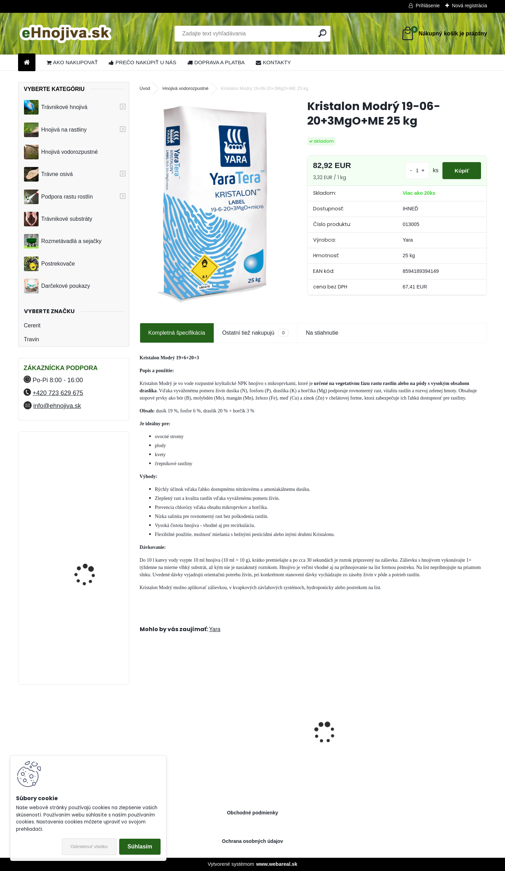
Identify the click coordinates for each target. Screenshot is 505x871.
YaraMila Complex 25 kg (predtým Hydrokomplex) (91, 604)
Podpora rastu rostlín (58, 197)
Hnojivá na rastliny (55, 130)
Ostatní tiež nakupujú (255, 333)
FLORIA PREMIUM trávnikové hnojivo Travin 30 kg (91, 547)
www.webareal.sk (277, 864)
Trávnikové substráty (58, 219)
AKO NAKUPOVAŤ (72, 62)
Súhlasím (140, 846)
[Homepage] (26, 62)
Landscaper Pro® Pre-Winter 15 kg (181, 739)
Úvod (145, 88)
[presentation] (143, 720)
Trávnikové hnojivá (56, 107)
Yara (215, 629)
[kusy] (413, 171)
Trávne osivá (48, 174)
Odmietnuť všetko (89, 846)
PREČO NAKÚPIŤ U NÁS (142, 62)
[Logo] (66, 33)
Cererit (32, 325)
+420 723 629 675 (58, 393)
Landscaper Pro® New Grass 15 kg (357, 739)
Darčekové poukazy (57, 286)
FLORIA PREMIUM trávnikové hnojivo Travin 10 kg (91, 469)
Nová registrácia (469, 5)
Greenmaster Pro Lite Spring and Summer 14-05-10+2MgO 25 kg (445, 739)
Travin (31, 339)
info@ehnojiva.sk (57, 405)
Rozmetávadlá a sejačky (62, 241)
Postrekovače (49, 264)
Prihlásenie (428, 5)
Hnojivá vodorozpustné (61, 152)
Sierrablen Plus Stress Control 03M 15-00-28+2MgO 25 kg (268, 739)
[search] (322, 33)
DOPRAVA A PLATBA (216, 62)
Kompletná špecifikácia (176, 333)
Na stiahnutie (322, 333)
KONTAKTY (273, 62)
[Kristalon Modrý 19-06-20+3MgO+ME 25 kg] (212, 203)
